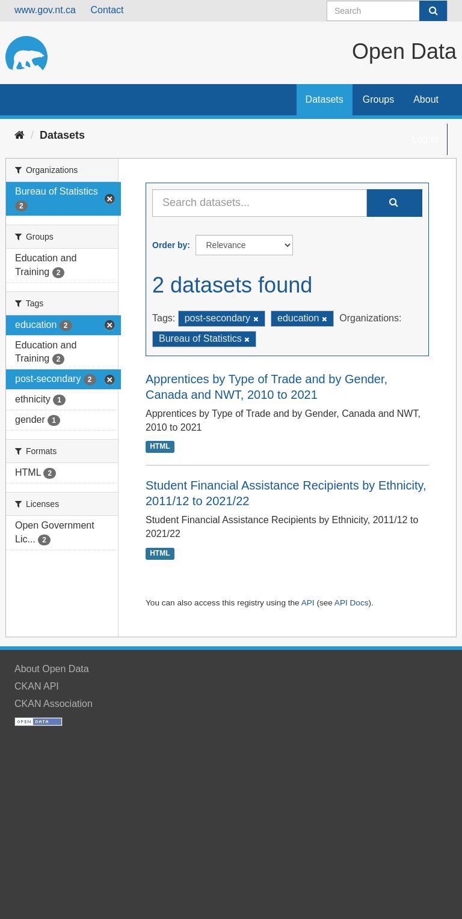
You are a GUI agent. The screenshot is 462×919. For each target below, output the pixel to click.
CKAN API (36, 686)
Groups (378, 99)
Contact (106, 10)
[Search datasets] (387, 11)
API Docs (351, 602)
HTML (160, 447)
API (308, 602)
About (426, 99)
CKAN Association (53, 704)
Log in (425, 139)
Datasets (324, 99)
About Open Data (51, 669)
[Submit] (433, 11)
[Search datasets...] (259, 203)
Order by (169, 245)
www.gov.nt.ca (45, 10)
